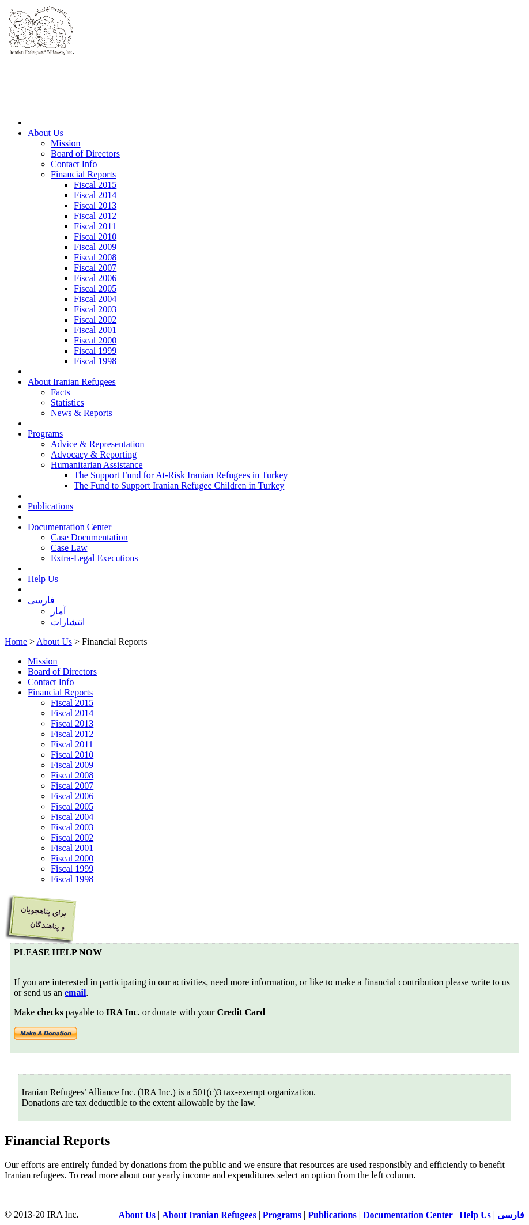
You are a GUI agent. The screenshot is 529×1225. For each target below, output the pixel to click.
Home (16, 641)
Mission (66, 143)
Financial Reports (83, 174)
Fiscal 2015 (95, 185)
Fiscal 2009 (95, 247)
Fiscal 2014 (95, 195)
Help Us (43, 579)
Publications (50, 506)
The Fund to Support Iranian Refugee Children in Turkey (179, 485)
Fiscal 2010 (95, 236)
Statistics (67, 402)
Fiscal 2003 (95, 309)
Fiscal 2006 (95, 278)
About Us (45, 133)
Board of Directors (85, 153)
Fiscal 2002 (95, 319)
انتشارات (68, 622)
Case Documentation (89, 537)
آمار (58, 611)
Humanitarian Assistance (97, 465)
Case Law (69, 548)
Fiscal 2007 (95, 268)
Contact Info (74, 164)
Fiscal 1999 (95, 351)
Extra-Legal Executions (94, 558)
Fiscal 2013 (95, 205)
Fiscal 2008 (95, 257)
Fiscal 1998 (95, 361)
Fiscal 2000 (95, 340)
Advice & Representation (98, 444)
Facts (60, 392)
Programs (45, 433)
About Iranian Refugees (72, 382)
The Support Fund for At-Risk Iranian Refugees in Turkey (181, 475)
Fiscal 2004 (95, 299)
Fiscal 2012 (95, 216)
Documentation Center (69, 527)
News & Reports (81, 413)
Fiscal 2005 (95, 288)
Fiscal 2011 (95, 226)
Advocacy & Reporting (94, 454)
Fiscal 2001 (95, 330)
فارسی (41, 600)
